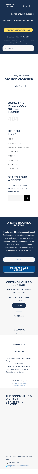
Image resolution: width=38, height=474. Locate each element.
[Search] (5, 48)
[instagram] (26, 6)
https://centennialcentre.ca (18, 466)
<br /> (19, 430)
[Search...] (18, 48)
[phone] (29, 6)
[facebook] (23, 6)
